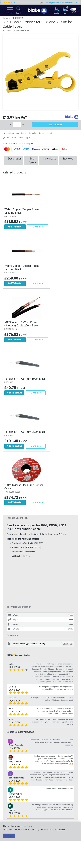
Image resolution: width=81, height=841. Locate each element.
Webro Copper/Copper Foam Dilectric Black (21, 211)
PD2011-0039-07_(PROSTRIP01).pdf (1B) (29, 644)
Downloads (49, 158)
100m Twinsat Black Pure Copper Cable (23, 486)
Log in (56, 13)
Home (5, 18)
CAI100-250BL (10, 273)
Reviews (68, 158)
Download (67, 644)
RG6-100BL (9, 382)
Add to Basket (55, 124)
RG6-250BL (9, 435)
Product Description (17, 517)
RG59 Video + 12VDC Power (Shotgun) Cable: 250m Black (21, 324)
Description (15, 158)
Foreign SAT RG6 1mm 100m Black (25, 378)
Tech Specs (32, 160)
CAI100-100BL (10, 216)
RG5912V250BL (11, 329)
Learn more (61, 829)
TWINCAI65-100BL (12, 492)
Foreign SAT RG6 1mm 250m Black (25, 431)
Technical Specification (19, 606)
